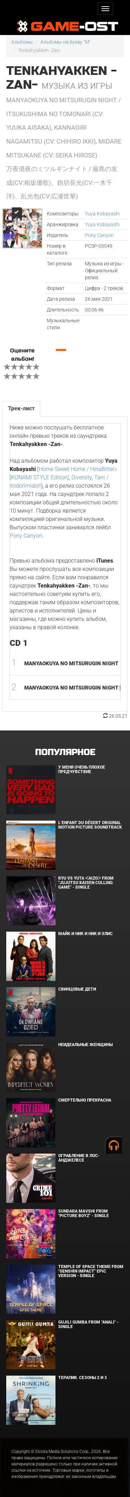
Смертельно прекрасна (84, 1100)
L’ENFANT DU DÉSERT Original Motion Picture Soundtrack (90, 825)
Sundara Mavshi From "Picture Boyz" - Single (83, 1213)
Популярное (65, 752)
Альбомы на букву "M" (65, 42)
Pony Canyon (99, 235)
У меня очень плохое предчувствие (81, 769)
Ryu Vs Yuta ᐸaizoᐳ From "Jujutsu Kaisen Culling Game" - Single (86, 883)
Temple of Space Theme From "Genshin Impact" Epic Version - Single (90, 1271)
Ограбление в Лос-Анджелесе (78, 1158)
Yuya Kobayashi (102, 213)
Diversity (81, 477)
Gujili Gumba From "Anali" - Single (88, 1324)
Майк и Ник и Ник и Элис (85, 933)
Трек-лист (21, 408)
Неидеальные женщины (85, 1044)
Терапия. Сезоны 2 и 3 (82, 1377)
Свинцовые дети (77, 989)
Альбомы (22, 42)
